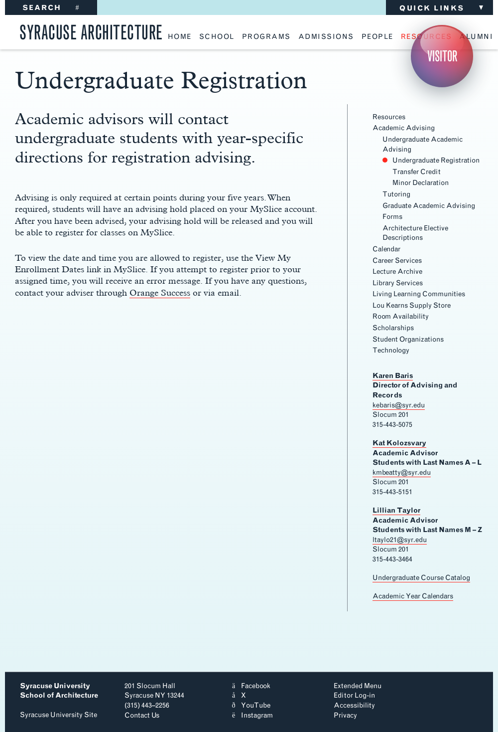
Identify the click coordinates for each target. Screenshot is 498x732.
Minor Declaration (420, 183)
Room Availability (401, 316)
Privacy (345, 715)
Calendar (386, 249)
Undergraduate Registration (436, 160)
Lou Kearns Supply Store (412, 305)
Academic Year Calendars (413, 596)
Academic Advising (404, 128)
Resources (389, 117)
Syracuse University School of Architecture (59, 691)
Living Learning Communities (419, 294)
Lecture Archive (397, 271)
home (180, 37)
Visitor (442, 56)
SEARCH (51, 7)
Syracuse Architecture (91, 30)
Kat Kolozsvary (399, 443)
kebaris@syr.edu (399, 405)
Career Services (397, 260)
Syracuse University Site (58, 715)
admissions (326, 37)
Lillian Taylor (396, 510)
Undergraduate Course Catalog (421, 577)
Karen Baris (393, 375)
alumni (476, 37)
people (377, 37)
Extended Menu (357, 686)
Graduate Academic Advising (428, 205)
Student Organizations (408, 339)
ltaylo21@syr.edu (400, 540)
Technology (391, 350)
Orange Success (159, 292)
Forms (392, 216)
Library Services (398, 283)
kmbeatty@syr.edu (402, 472)
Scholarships (393, 328)
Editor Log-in (354, 695)
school (217, 37)
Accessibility (354, 705)
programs (266, 37)
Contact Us (141, 715)
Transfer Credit (416, 172)
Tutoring (396, 194)
